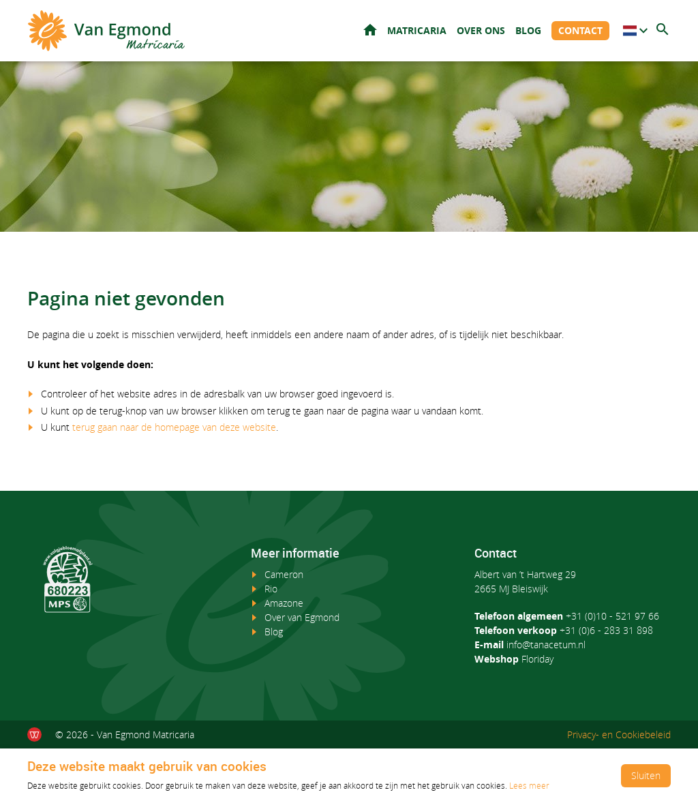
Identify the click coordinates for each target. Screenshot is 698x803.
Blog (528, 30)
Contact (580, 30)
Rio (270, 588)
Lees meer (529, 785)
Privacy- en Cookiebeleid (619, 734)
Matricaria (416, 30)
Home (370, 29)
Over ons (481, 30)
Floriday (537, 658)
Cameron (283, 574)
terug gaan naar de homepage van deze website (174, 427)
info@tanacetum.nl (546, 644)
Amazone (283, 602)
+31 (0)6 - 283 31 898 (606, 630)
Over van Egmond (301, 617)
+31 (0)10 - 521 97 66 (612, 615)
